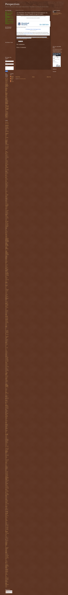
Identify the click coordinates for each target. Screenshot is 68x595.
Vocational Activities (6, 569)
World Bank (6, 579)
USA (5, 559)
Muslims (6, 420)
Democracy (6, 223)
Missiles (6, 411)
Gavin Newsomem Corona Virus (6, 298)
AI (5, 150)
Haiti (5, 309)
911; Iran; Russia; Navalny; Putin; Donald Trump (6, 142)
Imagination (6, 331)
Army (6, 159)
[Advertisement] (33, 73)
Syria (6, 521)
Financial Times (6, 285)
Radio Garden (6, 96)
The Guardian (6, 111)
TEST (12, 80)
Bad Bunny (6, 164)
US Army (6, 554)
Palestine (6, 442)
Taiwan (6, 522)
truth (5, 535)
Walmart (6, 574)
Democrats (6, 224)
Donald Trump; (6, 236)
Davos (6, 220)
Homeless (6, 321)
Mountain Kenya (6, 417)
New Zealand (6, 430)
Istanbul (6, 351)
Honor (6, 323)
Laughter (6, 380)
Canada (6, 186)
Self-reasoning (6, 492)
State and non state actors (6, 514)
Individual (6, 339)
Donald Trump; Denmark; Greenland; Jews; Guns (6, 244)
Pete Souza (6, 449)
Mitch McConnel (6, 413)
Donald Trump (6, 234)
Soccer (6, 497)
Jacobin (6, 352)
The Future (6, 528)
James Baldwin (6, 356)
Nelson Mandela (6, 428)
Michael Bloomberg (6, 405)
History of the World (6, 316)
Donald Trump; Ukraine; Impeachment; (6, 248)
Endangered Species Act (7, 274)
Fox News (6, 290)
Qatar (6, 465)
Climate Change (6, 198)
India (6, 338)
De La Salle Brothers (6, 221)
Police (6, 456)
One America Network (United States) (6, 94)
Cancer (6, 187)
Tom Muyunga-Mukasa (6, 531)
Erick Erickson (6, 277)
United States (6, 550)
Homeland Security (6, 319)
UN (5, 546)
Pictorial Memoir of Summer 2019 (6, 451)
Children (6, 191)
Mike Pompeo (6, 410)
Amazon (6, 154)
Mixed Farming (6, 415)
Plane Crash (7, 455)
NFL (5, 432)
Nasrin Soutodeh (6, 424)
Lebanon (6, 381)
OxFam (6, 438)
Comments (7, 592)
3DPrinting (6, 137)
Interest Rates (6, 342)
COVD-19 (6, 212)
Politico (6, 457)
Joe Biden (6, 358)
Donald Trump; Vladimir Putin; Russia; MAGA (6, 257)
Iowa (6, 345)
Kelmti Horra (7, 366)
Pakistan (6, 441)
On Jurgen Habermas (6, 434)
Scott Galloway (6, 489)
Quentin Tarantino (6, 467)
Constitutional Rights (6, 205)
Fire (5, 287)
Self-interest (6, 491)
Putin (6, 464)
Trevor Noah (7, 533)
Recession (6, 471)
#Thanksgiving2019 (6, 133)
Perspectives (12, 4)
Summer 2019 (6, 518)
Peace (6, 443)
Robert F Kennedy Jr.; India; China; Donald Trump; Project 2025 (7, 478)
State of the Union (6, 516)
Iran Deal (6, 347)
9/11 (5, 138)
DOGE (6, 230)
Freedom (6, 294)
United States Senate (6, 552)
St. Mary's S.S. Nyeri (6, 511)
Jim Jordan (6, 357)
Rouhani (6, 481)
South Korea (7, 503)
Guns (6, 308)
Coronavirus (6, 210)
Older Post (49, 76)
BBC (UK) (6, 78)
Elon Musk (6, 272)
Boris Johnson (6, 175)
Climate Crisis (6, 200)
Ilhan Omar (6, 330)
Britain (6, 181)
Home (33, 76)
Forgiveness (7, 289)
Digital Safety (6, 228)
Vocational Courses (6, 571)
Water (6, 576)
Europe (6, 278)
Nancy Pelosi (6, 422)
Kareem (6, 365)
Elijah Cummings (6, 268)
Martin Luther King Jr (6, 393)
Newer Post (18, 76)
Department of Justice (6, 226)
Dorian (6, 260)
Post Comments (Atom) (22, 78)
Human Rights (6, 326)
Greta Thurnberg (6, 306)
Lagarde (6, 377)
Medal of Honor (6, 396)
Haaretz (6, 82)
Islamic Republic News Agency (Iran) (6, 89)
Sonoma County (6, 502)
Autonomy (6, 161)
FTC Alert (34, 37)
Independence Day (6, 337)
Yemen (6, 585)
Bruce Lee (6, 182)
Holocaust (6, 318)
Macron (6, 388)
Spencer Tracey (6, 506)
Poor (6, 458)
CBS (5, 188)
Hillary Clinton (6, 314)
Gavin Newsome (6, 296)
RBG (6, 470)
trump (6, 534)
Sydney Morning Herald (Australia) (6, 99)
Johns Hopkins (6, 362)
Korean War (6, 370)
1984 (6, 135)
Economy (6, 264)
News (6, 431)
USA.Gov (6, 117)
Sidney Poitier (6, 496)
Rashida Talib (6, 469)
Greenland (6, 305)
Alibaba (6, 151)
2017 (6, 136)
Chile (6, 192)
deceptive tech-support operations (28, 33)
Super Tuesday (6, 520)
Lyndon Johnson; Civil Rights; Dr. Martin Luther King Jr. (6, 386)
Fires (6, 288)
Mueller (6, 418)
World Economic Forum (6, 581)
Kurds (6, 371)
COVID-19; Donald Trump (6, 215)
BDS (5, 168)
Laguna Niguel (6, 378)
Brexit (6, 180)
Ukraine (6, 541)
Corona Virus (6, 209)
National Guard (6, 426)
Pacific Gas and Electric (6, 440)
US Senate (6, 556)
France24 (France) (6, 80)
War (5, 575)
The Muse (6, 112)
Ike (5, 329)
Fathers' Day (7, 279)
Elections (6, 267)
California (6, 185)
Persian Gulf (7, 448)
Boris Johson (6, 177)
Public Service (6, 462)
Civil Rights (6, 194)
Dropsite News (6, 262)
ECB (5, 263)
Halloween (6, 310)
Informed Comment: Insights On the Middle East (6, 85)
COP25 (6, 207)
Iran (5, 346)
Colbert (6, 201)
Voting (6, 573)
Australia (6, 160)
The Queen (6, 529)
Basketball (6, 167)
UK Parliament (6, 539)
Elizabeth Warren (6, 270)
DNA (6, 229)
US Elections (7, 555)
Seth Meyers (7, 494)
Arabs (6, 158)
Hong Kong (6, 322)
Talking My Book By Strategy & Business (6, 102)
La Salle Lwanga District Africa (6, 373)
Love (6, 382)
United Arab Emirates (6, 548)
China (6, 193)
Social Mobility (6, 499)
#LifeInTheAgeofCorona (6, 125)
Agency (6, 149)
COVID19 (6, 216)
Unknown (12, 81)
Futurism (6, 81)
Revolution (6, 475)
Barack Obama (6, 166)
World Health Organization (7, 584)
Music (6, 419)
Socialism (6, 500)
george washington (6, 303)
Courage (6, 211)
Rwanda (6, 485)
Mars (6, 391)
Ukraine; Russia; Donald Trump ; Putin (6, 544)
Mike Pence (6, 408)
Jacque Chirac (6, 354)
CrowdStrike (7, 217)
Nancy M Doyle (12, 78)
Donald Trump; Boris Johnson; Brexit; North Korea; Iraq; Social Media (7, 239)
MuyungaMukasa (12, 76)
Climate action (6, 196)
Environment (7, 275)
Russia (6, 484)
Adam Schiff (6, 146)
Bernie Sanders (6, 171)
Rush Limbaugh (6, 483)
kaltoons (6, 364)
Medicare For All (6, 400)
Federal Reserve (6, 282)
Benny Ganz (7, 169)
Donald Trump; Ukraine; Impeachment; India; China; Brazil (7, 252)
